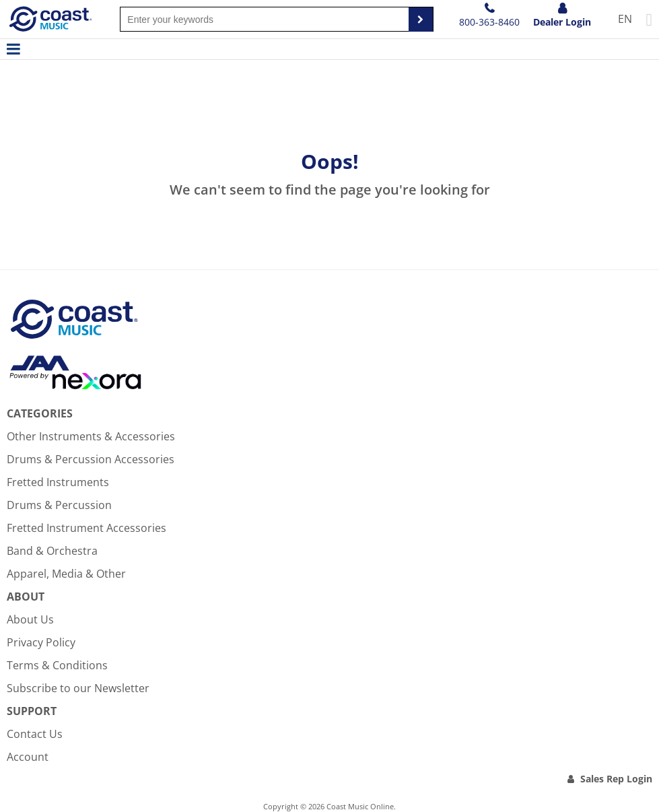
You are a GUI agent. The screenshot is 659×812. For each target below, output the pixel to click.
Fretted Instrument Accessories (86, 527)
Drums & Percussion (59, 505)
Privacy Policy (41, 642)
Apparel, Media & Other (66, 573)
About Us (30, 619)
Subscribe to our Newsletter (78, 688)
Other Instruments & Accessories (91, 436)
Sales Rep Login (616, 778)
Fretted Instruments (58, 482)
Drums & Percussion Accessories (90, 459)
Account (27, 756)
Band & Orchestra (52, 550)
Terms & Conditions (57, 665)
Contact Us (35, 733)
